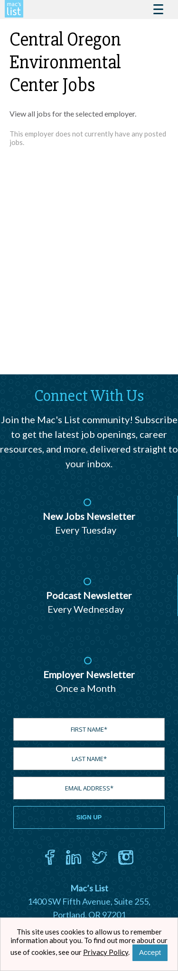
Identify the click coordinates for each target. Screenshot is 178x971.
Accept (150, 952)
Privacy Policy (105, 952)
